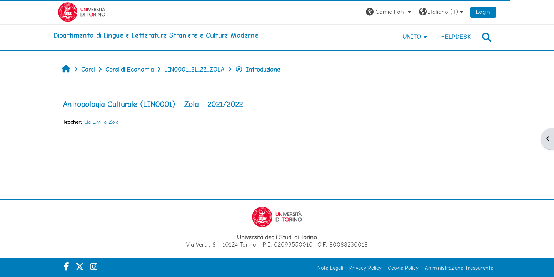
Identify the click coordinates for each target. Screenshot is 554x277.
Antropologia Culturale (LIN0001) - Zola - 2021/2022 (153, 104)
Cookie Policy (403, 267)
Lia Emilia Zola (101, 121)
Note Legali (330, 267)
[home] (155, 35)
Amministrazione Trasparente (459, 267)
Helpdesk (455, 36)
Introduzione (257, 69)
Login (483, 11)
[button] (389, 12)
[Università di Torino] (82, 11)
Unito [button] (411, 36)
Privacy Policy (365, 267)
